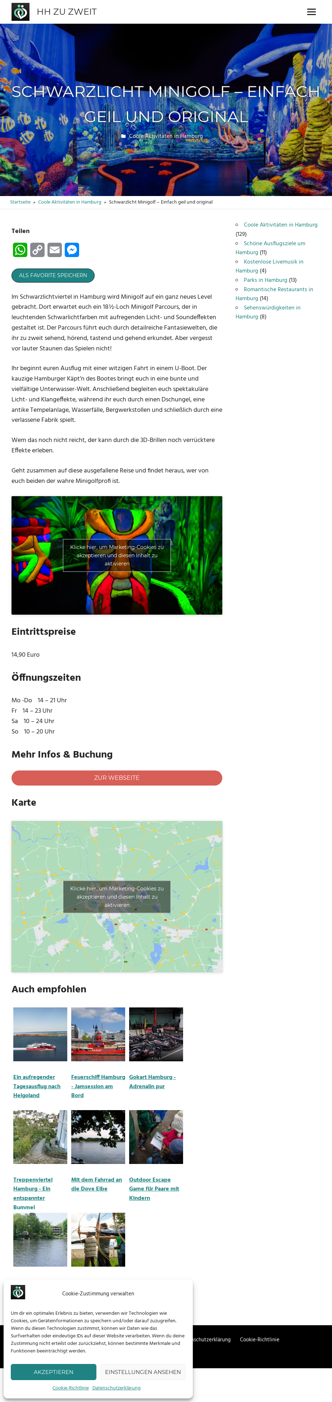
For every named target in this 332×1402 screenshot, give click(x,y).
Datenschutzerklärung (116, 1388)
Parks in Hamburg (265, 280)
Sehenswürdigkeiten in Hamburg (268, 312)
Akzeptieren (53, 1372)
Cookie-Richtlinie (71, 1388)
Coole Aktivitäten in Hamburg (166, 136)
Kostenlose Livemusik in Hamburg (270, 266)
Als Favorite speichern (53, 275)
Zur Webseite (117, 777)
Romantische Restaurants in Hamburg (274, 294)
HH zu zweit (67, 11)
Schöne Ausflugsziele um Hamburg (270, 248)
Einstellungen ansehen (143, 1372)
